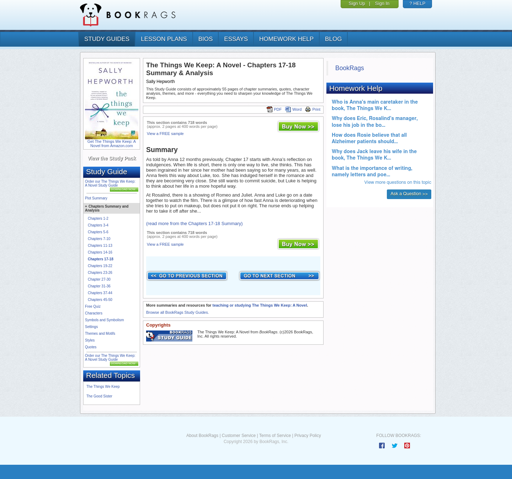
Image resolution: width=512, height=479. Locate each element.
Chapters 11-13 (100, 246)
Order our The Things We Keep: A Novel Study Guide (110, 183)
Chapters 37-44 (100, 293)
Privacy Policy (307, 435)
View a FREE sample (165, 133)
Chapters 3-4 (98, 225)
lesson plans (164, 39)
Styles (90, 340)
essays (236, 39)
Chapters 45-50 (100, 300)
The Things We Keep (103, 387)
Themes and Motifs (100, 333)
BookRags (349, 68)
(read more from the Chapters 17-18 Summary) (194, 223)
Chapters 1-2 (98, 218)
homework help (286, 39)
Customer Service (239, 435)
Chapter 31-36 (99, 286)
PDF (274, 109)
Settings (91, 327)
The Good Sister (99, 396)
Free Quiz (93, 306)
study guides (106, 39)
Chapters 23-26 (100, 273)
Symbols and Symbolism (104, 320)
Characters (93, 313)
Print (312, 109)
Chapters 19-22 (100, 266)
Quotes (90, 347)
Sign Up (357, 3)
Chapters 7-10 (99, 239)
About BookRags (202, 435)
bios (205, 39)
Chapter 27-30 (99, 279)
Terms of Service (275, 435)
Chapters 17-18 (100, 259)
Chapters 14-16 (100, 252)
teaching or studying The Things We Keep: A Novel (259, 305)
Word (293, 109)
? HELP (418, 3)
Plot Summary (96, 198)
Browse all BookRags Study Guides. (177, 312)
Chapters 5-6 (98, 232)
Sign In (382, 3)
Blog (333, 39)
